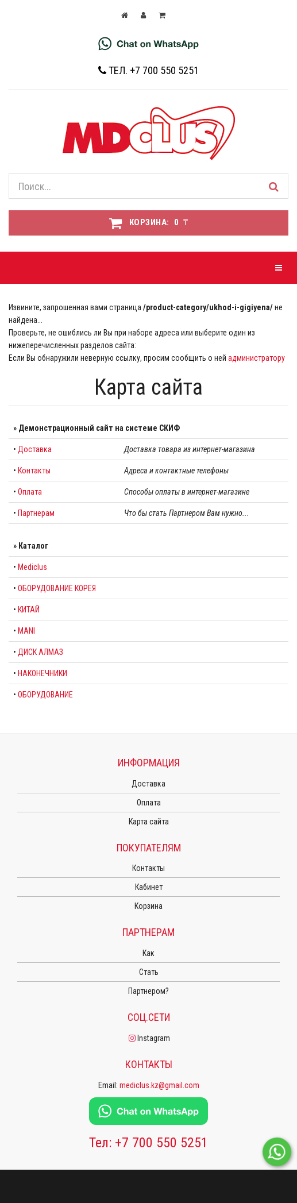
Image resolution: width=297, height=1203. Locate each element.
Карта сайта (149, 821)
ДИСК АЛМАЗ (40, 652)
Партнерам (36, 513)
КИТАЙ (29, 609)
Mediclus (32, 567)
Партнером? (148, 991)
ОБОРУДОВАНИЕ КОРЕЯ (57, 588)
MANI (26, 630)
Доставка (35, 449)
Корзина (148, 906)
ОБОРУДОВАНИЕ (45, 694)
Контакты (34, 470)
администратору (256, 358)
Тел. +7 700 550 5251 (148, 70)
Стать (149, 972)
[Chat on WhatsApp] (148, 43)
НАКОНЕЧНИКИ (42, 673)
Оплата (30, 491)
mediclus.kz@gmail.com (159, 1085)
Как (148, 953)
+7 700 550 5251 (161, 1143)
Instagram (148, 1038)
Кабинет (149, 887)
